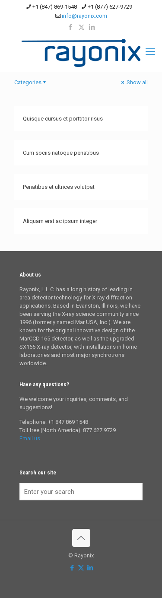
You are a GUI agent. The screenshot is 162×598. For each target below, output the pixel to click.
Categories (30, 82)
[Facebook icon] (70, 27)
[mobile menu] (150, 52)
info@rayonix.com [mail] (84, 16)
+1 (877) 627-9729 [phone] (110, 6)
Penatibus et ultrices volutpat (59, 187)
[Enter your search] (81, 491)
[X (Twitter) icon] (81, 27)
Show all (134, 82)
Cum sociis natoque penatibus (61, 153)
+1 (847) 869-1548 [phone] (54, 6)
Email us (29, 438)
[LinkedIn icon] (92, 27)
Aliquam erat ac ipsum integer (60, 221)
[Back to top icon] (81, 538)
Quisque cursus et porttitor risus (63, 118)
